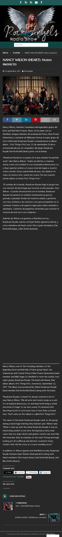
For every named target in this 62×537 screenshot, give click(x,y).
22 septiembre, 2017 (12, 71)
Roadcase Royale (17, 496)
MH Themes (51, 534)
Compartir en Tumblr (13, 476)
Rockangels (28, 71)
